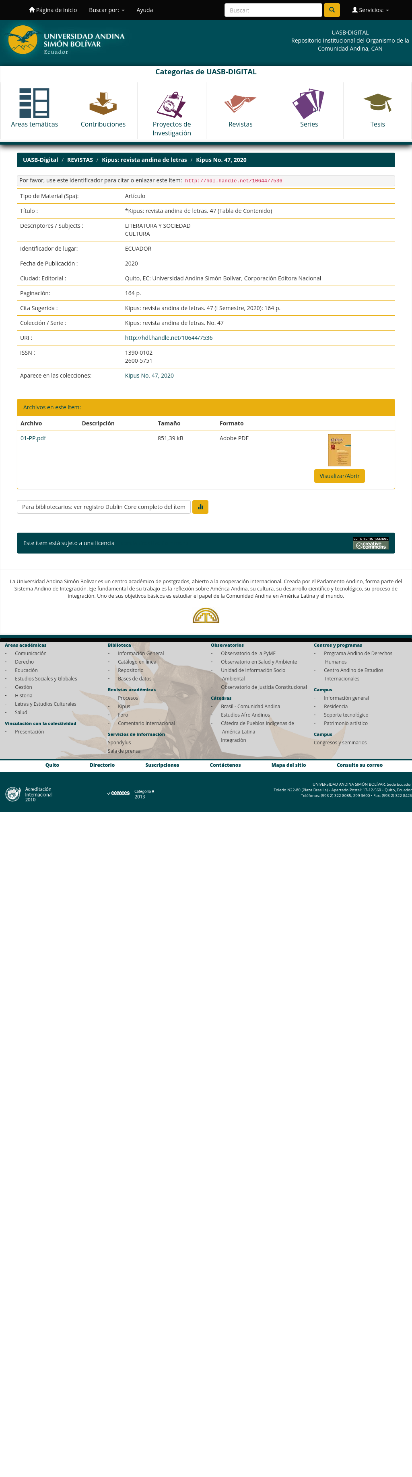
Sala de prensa (124, 751)
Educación (26, 670)
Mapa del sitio (289, 765)
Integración (233, 740)
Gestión (23, 687)
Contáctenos (225, 765)
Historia (23, 695)
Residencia (336, 706)
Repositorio (131, 670)
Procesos (128, 698)
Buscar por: (106, 10)
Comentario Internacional (146, 723)
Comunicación (31, 653)
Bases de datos (134, 678)
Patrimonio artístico (346, 723)
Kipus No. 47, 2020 (221, 159)
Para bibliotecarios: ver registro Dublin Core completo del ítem (103, 507)
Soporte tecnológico (346, 714)
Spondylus (119, 742)
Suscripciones (162, 765)
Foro (123, 714)
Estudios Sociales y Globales (46, 678)
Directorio (102, 765)
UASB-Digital (40, 159)
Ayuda (145, 10)
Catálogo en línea (137, 661)
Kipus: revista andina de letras (144, 159)
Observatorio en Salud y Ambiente (259, 661)
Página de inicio (53, 10)
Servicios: (370, 10)
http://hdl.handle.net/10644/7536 (169, 337)
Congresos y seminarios (340, 742)
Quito (52, 765)
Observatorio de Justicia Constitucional (264, 687)
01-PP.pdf (33, 438)
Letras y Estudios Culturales (45, 704)
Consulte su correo (360, 765)
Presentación (29, 731)
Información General (141, 653)
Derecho (24, 661)
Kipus (124, 706)
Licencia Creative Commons (152, 543)
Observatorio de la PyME (248, 653)
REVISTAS (80, 159)
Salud (21, 712)
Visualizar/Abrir (339, 476)
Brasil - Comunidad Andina (250, 706)
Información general (346, 698)
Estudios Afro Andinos (245, 714)
